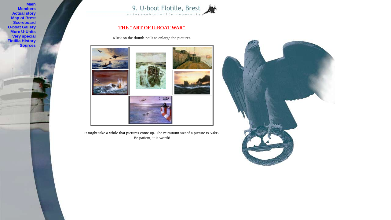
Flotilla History (21, 40)
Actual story (24, 13)
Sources (28, 45)
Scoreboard (24, 22)
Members (27, 8)
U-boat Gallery (22, 27)
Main (31, 4)
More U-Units (23, 31)
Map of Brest (23, 18)
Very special (24, 36)
